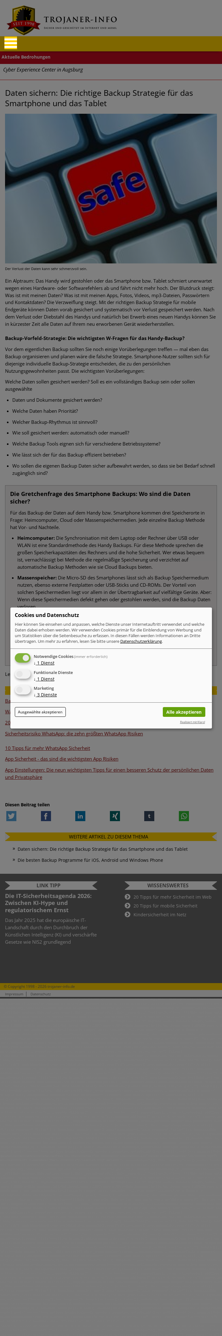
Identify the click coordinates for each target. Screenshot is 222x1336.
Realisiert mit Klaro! (192, 722)
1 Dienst (44, 663)
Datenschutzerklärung (141, 641)
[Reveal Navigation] (10, 43)
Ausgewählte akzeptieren (40, 712)
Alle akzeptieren (184, 712)
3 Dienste (45, 695)
